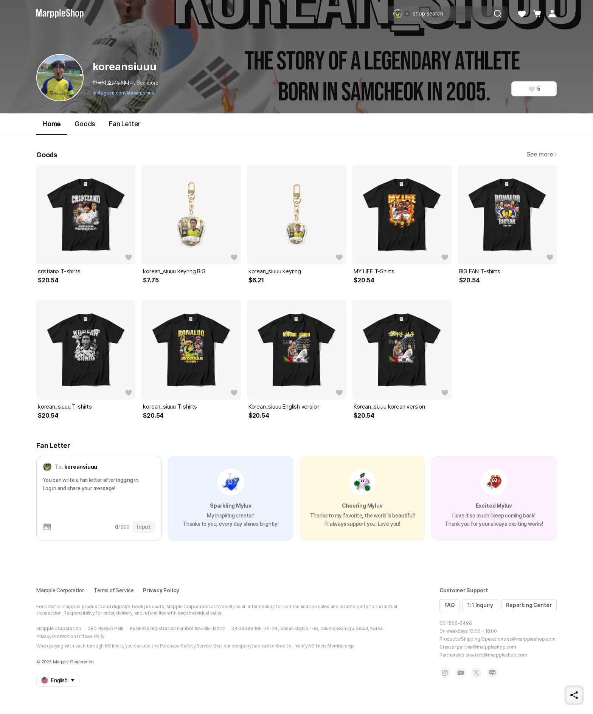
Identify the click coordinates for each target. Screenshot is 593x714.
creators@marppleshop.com (496, 655)
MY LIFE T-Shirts (374, 271)
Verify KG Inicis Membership (324, 646)
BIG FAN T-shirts (479, 271)
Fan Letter (125, 124)
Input (144, 527)
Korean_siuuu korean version (389, 406)
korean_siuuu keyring (274, 271)
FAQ (449, 605)
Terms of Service (114, 590)
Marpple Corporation (60, 590)
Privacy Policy (161, 590)
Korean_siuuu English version (284, 406)
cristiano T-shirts (59, 271)
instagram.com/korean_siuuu (123, 93)
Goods (85, 124)
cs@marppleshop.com (531, 639)
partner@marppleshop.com (486, 647)
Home (51, 127)
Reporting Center (529, 605)
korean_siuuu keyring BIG (174, 271)
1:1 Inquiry (480, 605)
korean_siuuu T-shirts (65, 406)
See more (147, 83)
